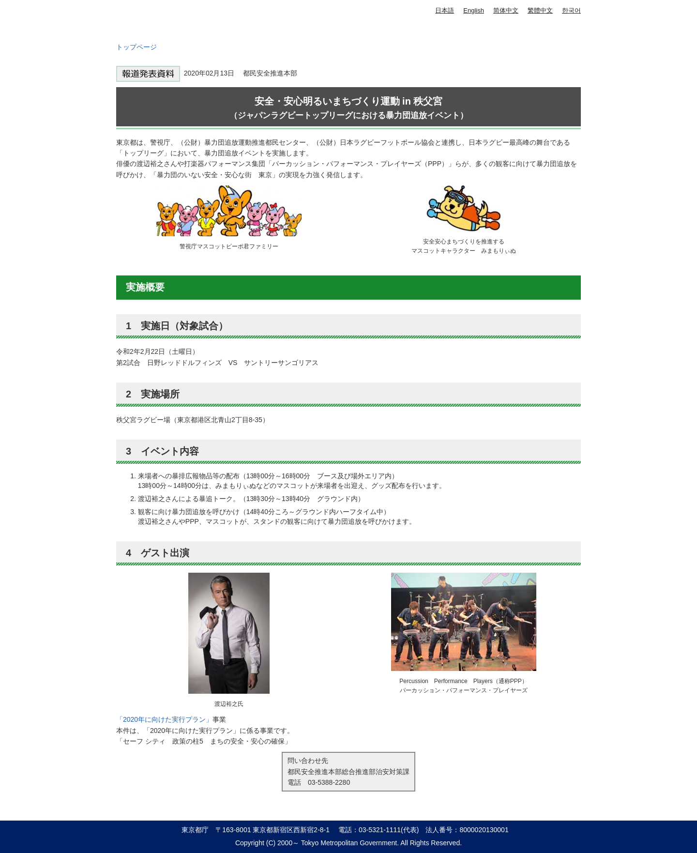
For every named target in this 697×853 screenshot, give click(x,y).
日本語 (444, 10)
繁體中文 (540, 10)
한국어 (571, 10)
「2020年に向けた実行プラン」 (164, 719)
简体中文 (505, 10)
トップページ (136, 47)
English (473, 10)
